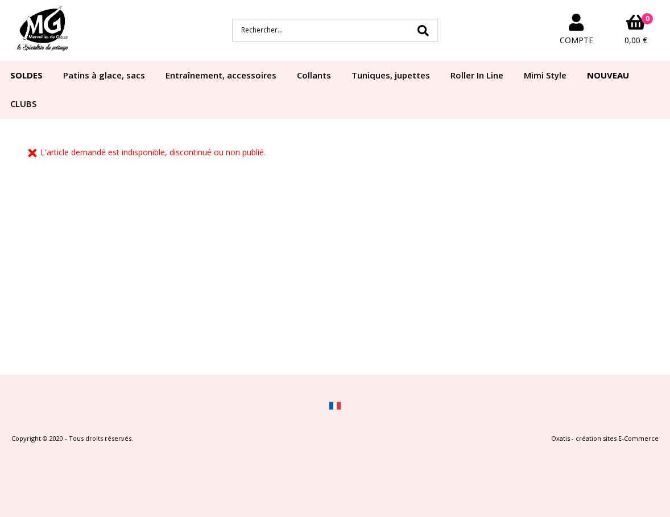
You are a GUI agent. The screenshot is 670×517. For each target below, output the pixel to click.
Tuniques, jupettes (390, 75)
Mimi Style (545, 75)
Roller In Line (476, 75)
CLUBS (23, 103)
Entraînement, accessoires (221, 75)
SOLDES (26, 75)
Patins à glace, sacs (104, 75)
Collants (314, 75)
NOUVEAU (608, 75)
